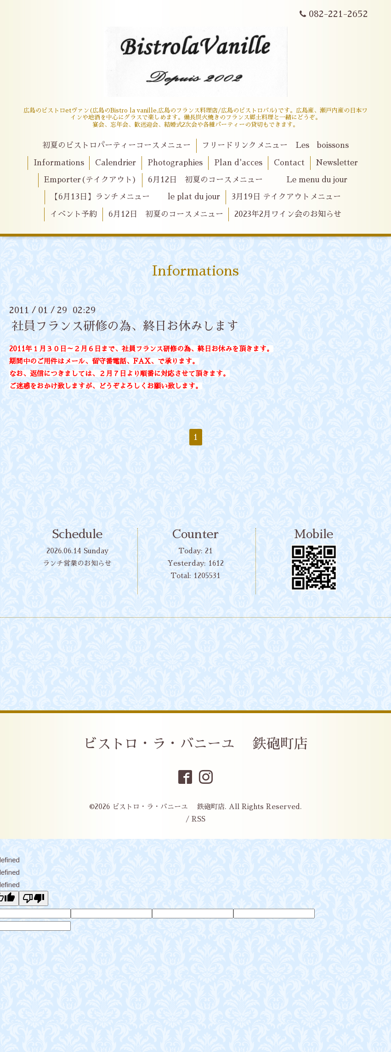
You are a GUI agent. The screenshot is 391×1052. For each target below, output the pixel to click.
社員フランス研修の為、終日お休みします (124, 326)
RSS (198, 819)
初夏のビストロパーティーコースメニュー (116, 145)
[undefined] (33, 898)
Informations (59, 163)
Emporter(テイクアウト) (90, 180)
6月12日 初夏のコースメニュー (165, 214)
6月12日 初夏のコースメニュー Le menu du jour (247, 180)
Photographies (175, 163)
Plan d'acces (238, 163)
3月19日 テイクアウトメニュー (286, 197)
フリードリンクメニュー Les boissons (275, 145)
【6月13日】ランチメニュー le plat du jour (135, 197)
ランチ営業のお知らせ (77, 563)
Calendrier (115, 163)
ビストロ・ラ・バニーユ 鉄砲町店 (195, 744)
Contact (289, 163)
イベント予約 (73, 214)
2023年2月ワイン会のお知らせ (287, 214)
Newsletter (337, 163)
